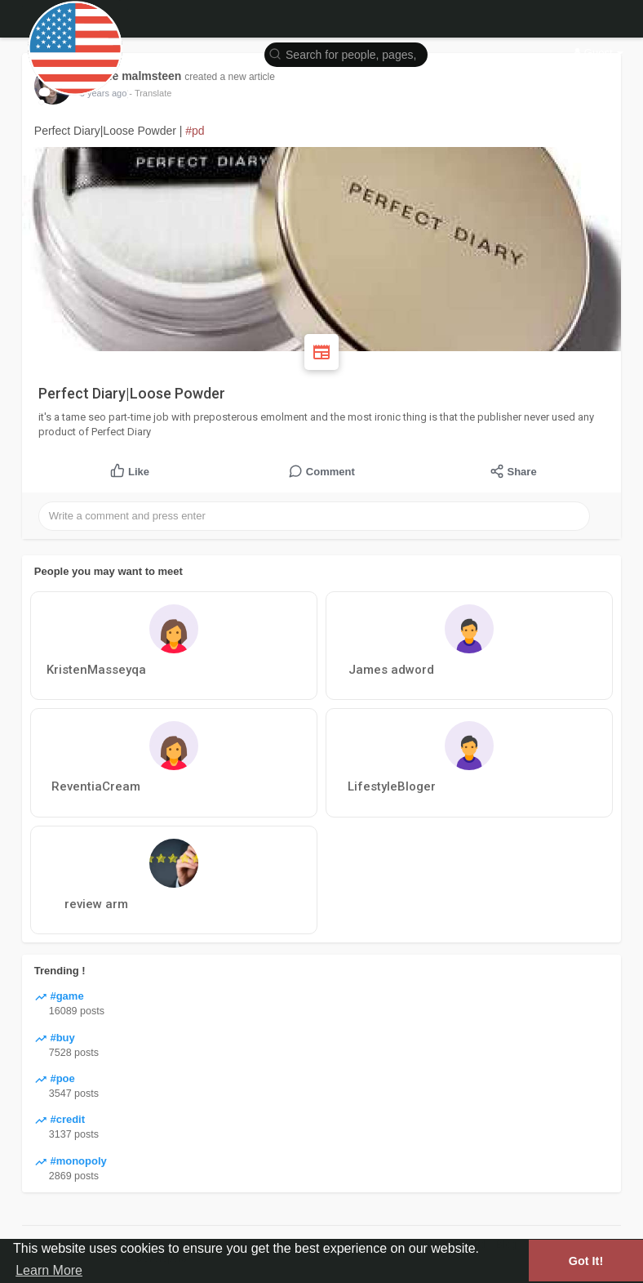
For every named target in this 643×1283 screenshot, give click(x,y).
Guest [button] (598, 53)
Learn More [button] (49, 1270)
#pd (194, 130)
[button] (346, 53)
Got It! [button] (586, 1260)
